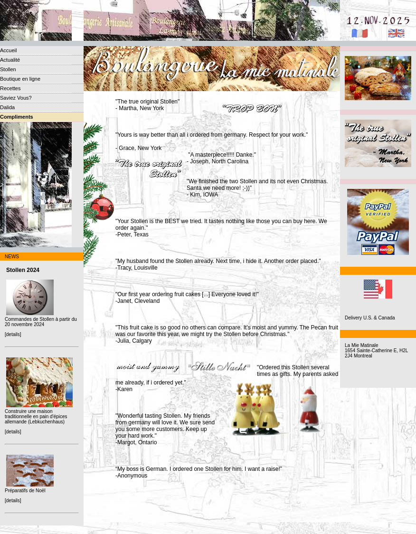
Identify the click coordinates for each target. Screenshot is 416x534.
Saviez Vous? (16, 98)
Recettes (10, 88)
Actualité (10, 60)
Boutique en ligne (20, 79)
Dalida (7, 107)
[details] (13, 334)
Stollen (8, 69)
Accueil (8, 50)
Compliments (16, 117)
